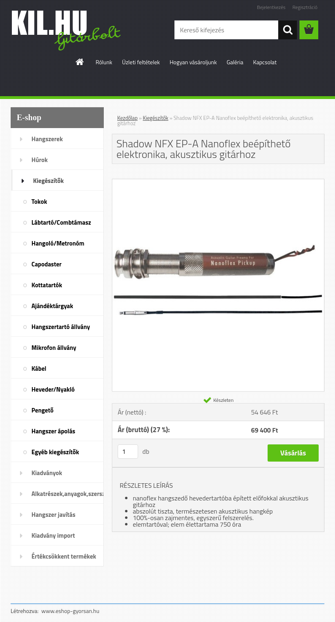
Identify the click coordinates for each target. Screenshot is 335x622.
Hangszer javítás (53, 514)
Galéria (235, 62)
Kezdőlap (127, 118)
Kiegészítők (48, 180)
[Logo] (67, 30)
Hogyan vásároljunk (193, 62)
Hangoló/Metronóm (57, 243)
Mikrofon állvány (53, 347)
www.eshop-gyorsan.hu (70, 610)
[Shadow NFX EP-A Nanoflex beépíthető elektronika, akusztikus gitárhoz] (218, 182)
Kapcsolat (265, 62)
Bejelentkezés (271, 7)
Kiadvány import (53, 535)
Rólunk (104, 62)
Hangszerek (47, 139)
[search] (287, 29)
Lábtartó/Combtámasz (61, 222)
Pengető (42, 410)
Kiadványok (46, 473)
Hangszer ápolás (53, 431)
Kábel (38, 368)
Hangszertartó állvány (60, 326)
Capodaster (46, 264)
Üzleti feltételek (141, 62)
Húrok (39, 160)
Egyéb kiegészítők (55, 452)
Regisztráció (305, 7)
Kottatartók (46, 285)
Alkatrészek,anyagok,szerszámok (67, 493)
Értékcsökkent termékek (63, 556)
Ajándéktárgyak (52, 306)
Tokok (39, 201)
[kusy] (128, 451)
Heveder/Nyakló (53, 389)
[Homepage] (80, 61)
